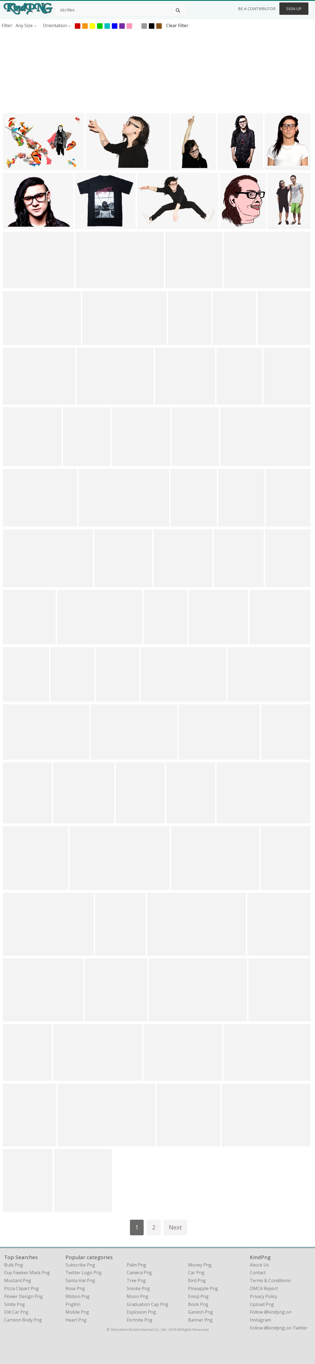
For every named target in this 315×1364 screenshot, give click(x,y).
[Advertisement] (157, 71)
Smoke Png (138, 1288)
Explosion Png (141, 1312)
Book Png (198, 1304)
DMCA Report (264, 1288)
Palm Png (136, 1265)
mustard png (17, 1280)
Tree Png (136, 1280)
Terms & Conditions (270, 1280)
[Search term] (120, 9)
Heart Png (76, 1320)
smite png (14, 1304)
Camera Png (139, 1273)
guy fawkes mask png (27, 1273)
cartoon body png (23, 1320)
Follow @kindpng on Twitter (279, 1328)
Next (175, 1227)
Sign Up (294, 8)
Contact (258, 1273)
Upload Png (262, 1304)
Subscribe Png (80, 1265)
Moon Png (137, 1296)
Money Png (200, 1265)
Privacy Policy (263, 1296)
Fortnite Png (139, 1320)
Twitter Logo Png (84, 1273)
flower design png (23, 1296)
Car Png (196, 1273)
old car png (16, 1312)
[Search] (177, 10)
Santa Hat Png (80, 1280)
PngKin (73, 1304)
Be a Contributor (257, 8)
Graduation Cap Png (147, 1304)
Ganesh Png (200, 1312)
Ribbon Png (78, 1296)
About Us (259, 1265)
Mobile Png (77, 1312)
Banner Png (200, 1320)
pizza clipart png (21, 1288)
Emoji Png (198, 1296)
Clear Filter (177, 25)
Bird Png (197, 1280)
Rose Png (75, 1288)
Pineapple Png (203, 1288)
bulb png (13, 1265)
